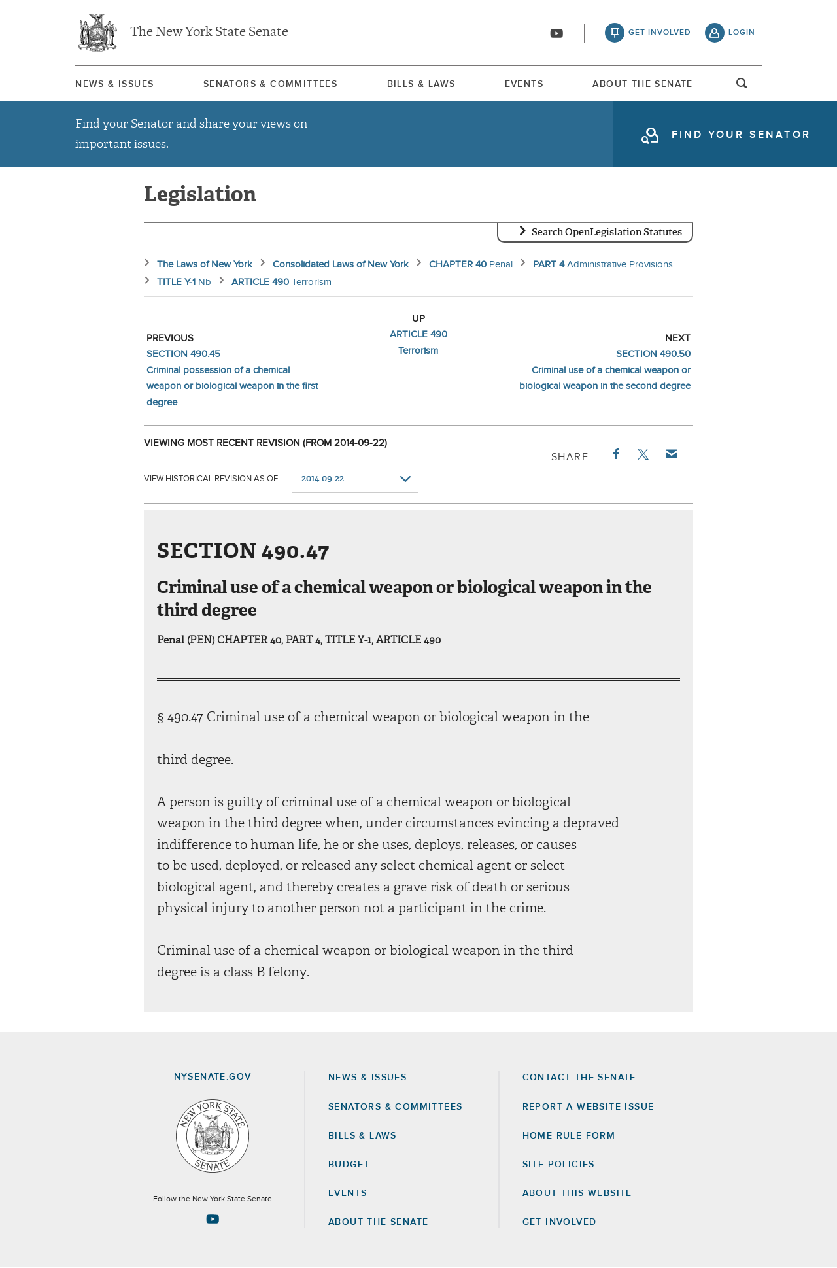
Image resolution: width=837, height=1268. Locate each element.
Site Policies (558, 1164)
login (741, 33)
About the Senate (378, 1222)
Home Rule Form (569, 1135)
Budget (348, 1164)
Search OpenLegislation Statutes (607, 232)
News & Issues (114, 84)
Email (671, 454)
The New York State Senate (209, 32)
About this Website (577, 1193)
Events (524, 84)
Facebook (615, 454)
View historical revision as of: (212, 479)
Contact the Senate (579, 1077)
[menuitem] (114, 84)
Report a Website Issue (588, 1107)
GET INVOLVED (559, 1222)
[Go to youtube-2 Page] (212, 1218)
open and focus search (742, 87)
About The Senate (642, 84)
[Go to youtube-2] (556, 33)
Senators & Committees (270, 84)
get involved (659, 33)
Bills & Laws (421, 84)
